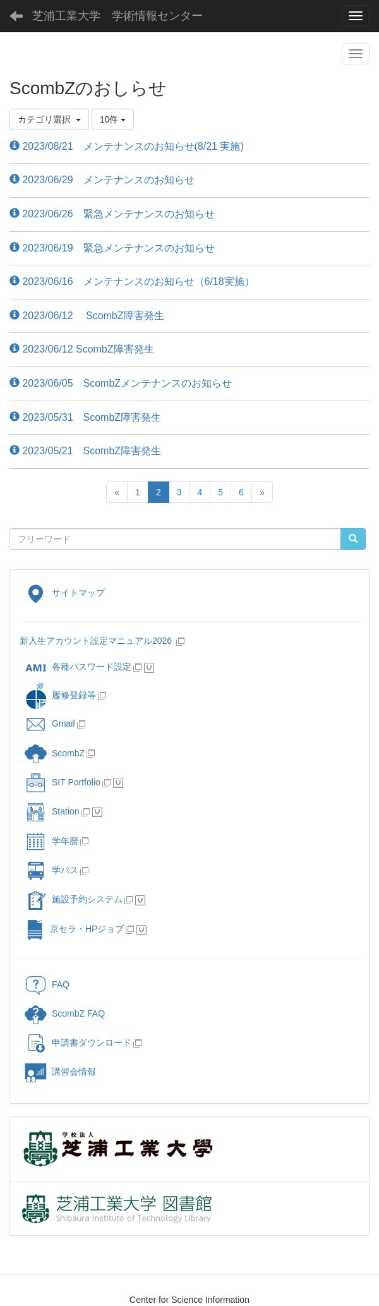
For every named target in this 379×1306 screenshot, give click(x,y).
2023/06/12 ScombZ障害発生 (86, 315)
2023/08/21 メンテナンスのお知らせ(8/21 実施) (126, 146)
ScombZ (68, 753)
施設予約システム (74, 899)
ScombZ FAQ (65, 1013)
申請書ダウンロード (78, 1042)
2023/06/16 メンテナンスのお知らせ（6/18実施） (132, 281)
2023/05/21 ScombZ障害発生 (85, 450)
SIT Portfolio (62, 782)
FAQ (47, 984)
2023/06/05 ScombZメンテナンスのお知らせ (120, 383)
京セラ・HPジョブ (74, 929)
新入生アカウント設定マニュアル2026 (96, 641)
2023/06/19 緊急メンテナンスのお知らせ (112, 248)
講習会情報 (60, 1072)
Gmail (50, 723)
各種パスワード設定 (78, 667)
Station (52, 811)
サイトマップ (65, 593)
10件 (113, 119)
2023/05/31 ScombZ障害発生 (85, 417)
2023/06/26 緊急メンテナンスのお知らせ (112, 214)
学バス (51, 870)
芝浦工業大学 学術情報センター (117, 15)
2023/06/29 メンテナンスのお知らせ (102, 179)
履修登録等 (60, 695)
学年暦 (51, 841)
